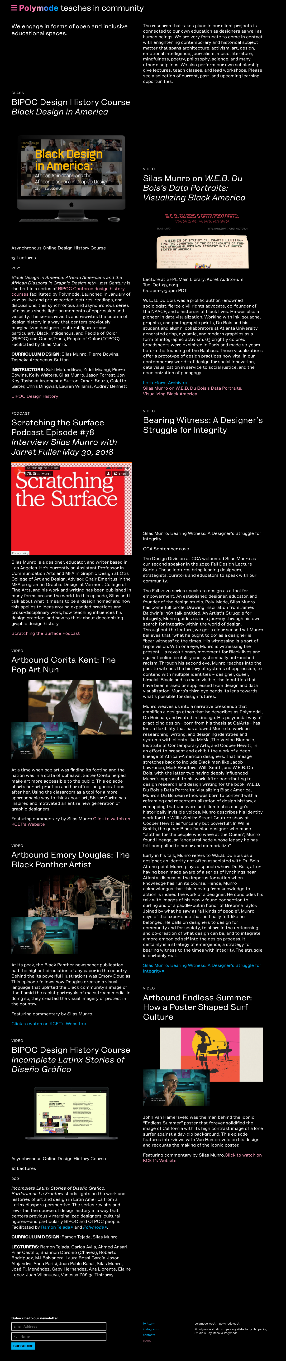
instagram (150, 1329)
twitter (148, 1323)
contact (148, 1335)
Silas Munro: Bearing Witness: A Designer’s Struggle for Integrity (202, 968)
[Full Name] (58, 1336)
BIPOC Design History (34, 396)
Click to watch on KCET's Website (47, 1023)
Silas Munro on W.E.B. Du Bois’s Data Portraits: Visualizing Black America (192, 390)
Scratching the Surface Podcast (45, 633)
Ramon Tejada (55, 1227)
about (147, 1340)
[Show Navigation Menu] (14, 8)
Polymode (38, 8)
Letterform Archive (163, 382)
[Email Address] (58, 1326)
